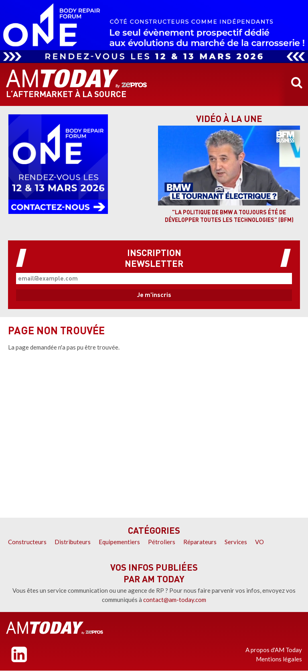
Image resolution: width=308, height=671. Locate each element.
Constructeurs (27, 541)
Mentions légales (279, 659)
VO (259, 541)
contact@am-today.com (174, 599)
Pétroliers (161, 541)
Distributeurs (73, 541)
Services (236, 541)
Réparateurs (200, 541)
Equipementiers (119, 541)
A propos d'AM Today (273, 649)
